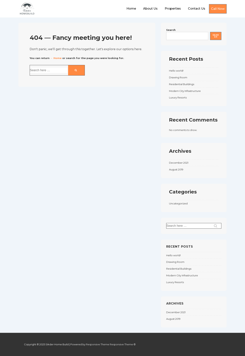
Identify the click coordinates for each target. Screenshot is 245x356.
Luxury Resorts (178, 97)
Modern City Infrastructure (185, 90)
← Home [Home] (56, 58)
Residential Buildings (181, 84)
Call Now (218, 9)
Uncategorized (178, 203)
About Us (150, 8)
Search (171, 29)
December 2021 (178, 162)
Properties (173, 8)
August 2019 (176, 169)
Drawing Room (178, 77)
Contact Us (196, 8)
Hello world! (176, 70)
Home (131, 8)
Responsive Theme (97, 344)
